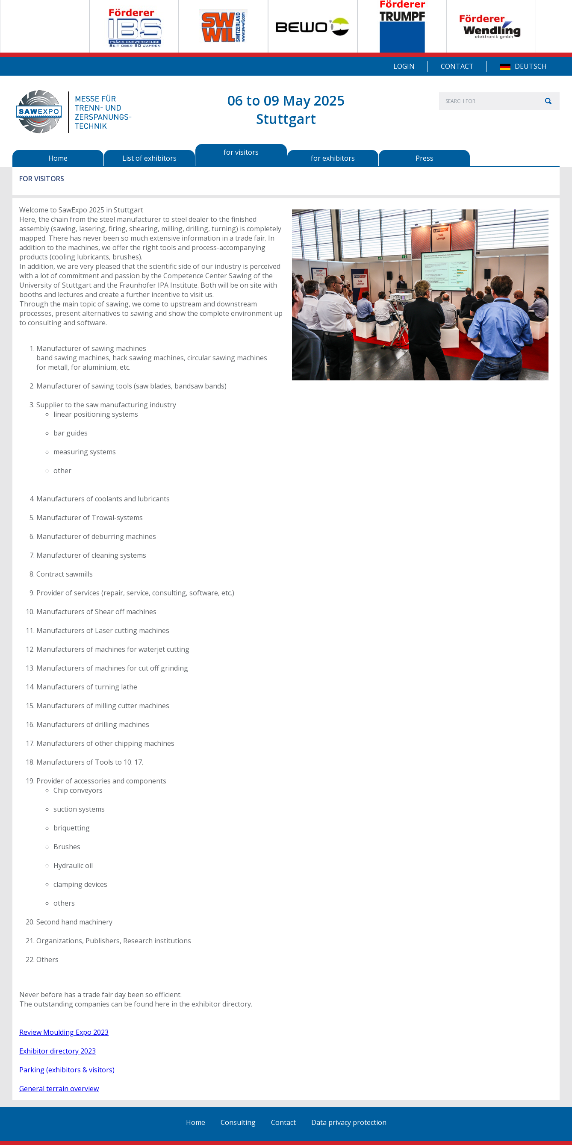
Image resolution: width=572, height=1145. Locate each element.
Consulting (238, 1122)
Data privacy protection (348, 1122)
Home (195, 1122)
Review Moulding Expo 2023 (64, 1032)
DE (505, 67)
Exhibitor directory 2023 (57, 1051)
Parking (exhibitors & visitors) (67, 1069)
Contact (457, 66)
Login (404, 66)
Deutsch (531, 66)
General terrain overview (59, 1088)
